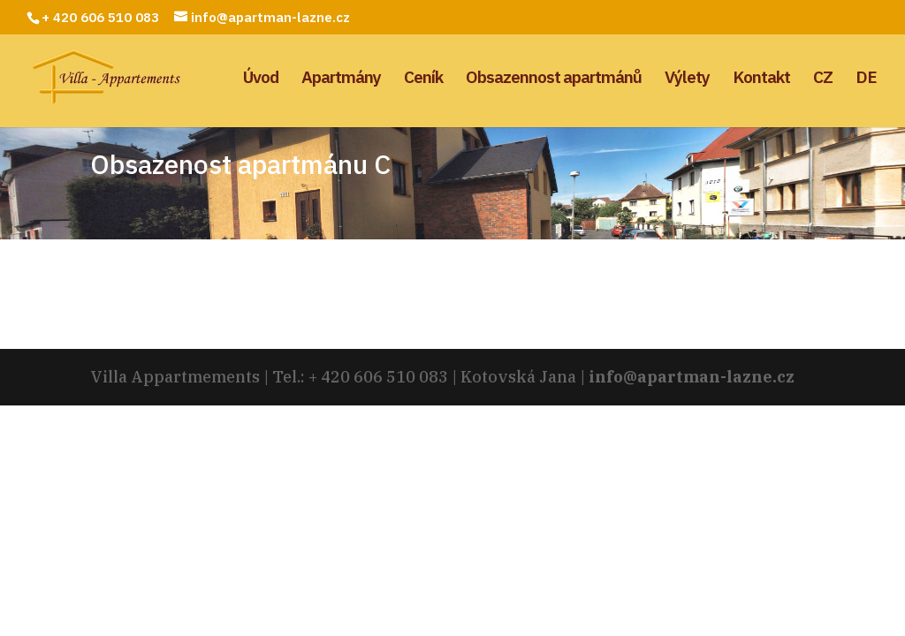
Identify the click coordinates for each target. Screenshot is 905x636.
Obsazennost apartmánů (554, 79)
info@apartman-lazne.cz (692, 377)
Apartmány (341, 79)
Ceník (423, 79)
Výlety (687, 79)
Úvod (260, 79)
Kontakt (761, 79)
